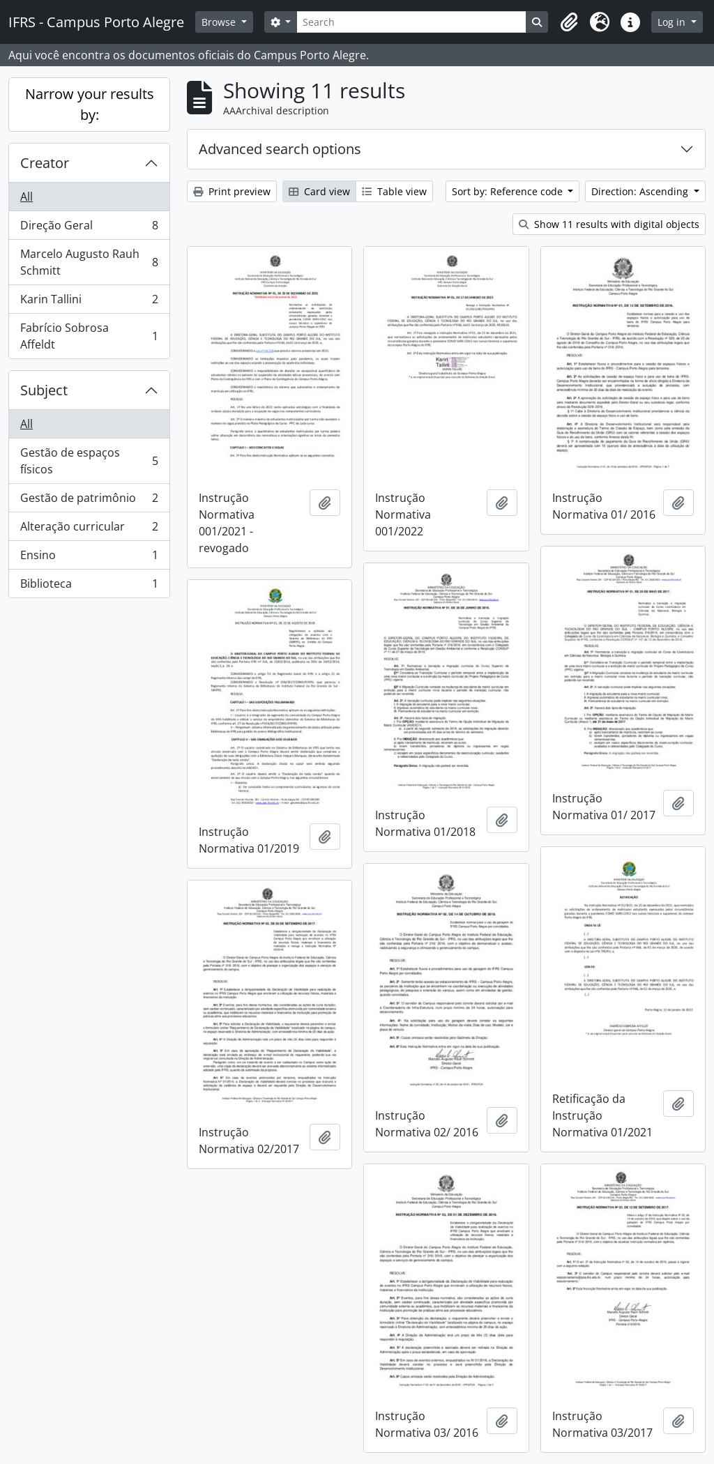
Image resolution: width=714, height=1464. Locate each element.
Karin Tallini (89, 302)
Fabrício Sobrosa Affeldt (89, 336)
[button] (569, 22)
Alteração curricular (89, 529)
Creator (44, 162)
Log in (673, 22)
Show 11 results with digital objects (609, 224)
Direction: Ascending (641, 191)
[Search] (411, 22)
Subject (44, 390)
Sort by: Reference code (508, 191)
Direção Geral (89, 228)
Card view (319, 191)
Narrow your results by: (89, 104)
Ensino (89, 558)
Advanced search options (280, 148)
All (26, 196)
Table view (394, 191)
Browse (220, 22)
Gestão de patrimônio (89, 500)
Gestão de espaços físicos (89, 461)
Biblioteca (89, 586)
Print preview (232, 191)
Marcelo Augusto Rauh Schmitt (89, 262)
